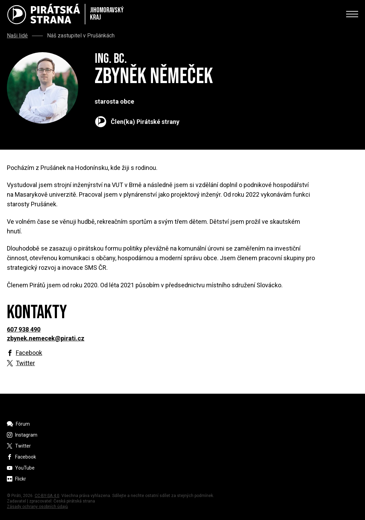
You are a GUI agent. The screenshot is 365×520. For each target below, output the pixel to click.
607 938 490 (23, 329)
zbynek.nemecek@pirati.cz (45, 338)
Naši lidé (17, 35)
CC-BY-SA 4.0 (47, 495)
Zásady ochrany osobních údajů (37, 506)
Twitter (25, 363)
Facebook (29, 353)
